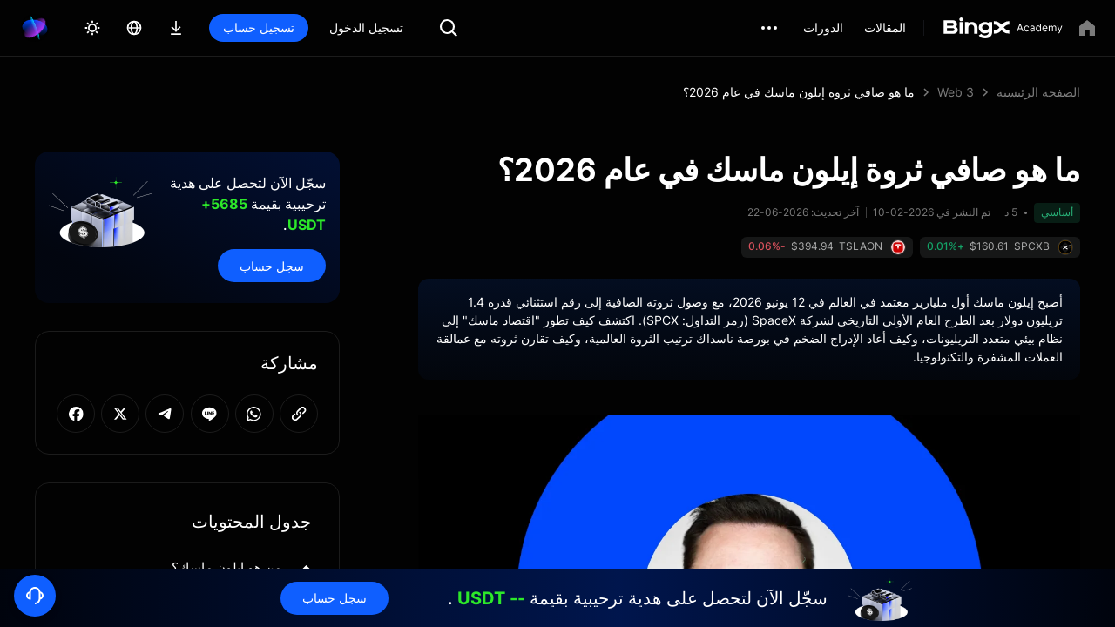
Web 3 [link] (955, 91)
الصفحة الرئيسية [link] (1038, 91)
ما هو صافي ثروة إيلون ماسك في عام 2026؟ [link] (799, 91)
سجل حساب (272, 266)
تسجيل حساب (258, 27)
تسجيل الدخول (366, 27)
